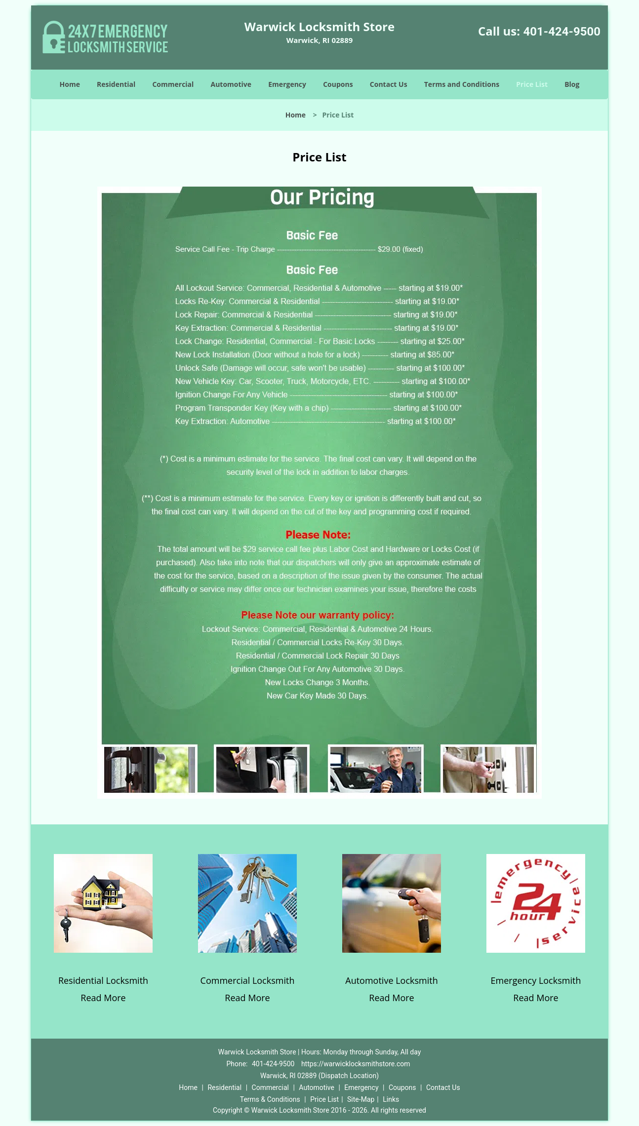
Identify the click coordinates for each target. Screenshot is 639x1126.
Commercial (173, 84)
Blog (571, 84)
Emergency (287, 84)
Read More (102, 998)
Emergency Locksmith (536, 980)
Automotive (231, 84)
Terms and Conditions (461, 84)
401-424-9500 (561, 32)
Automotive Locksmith (391, 980)
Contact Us (388, 84)
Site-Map (360, 1099)
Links (391, 1099)
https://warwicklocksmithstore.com (355, 1064)
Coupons (338, 84)
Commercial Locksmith (247, 980)
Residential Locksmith (103, 980)
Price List (532, 84)
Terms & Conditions (270, 1099)
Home (70, 84)
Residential (116, 84)
